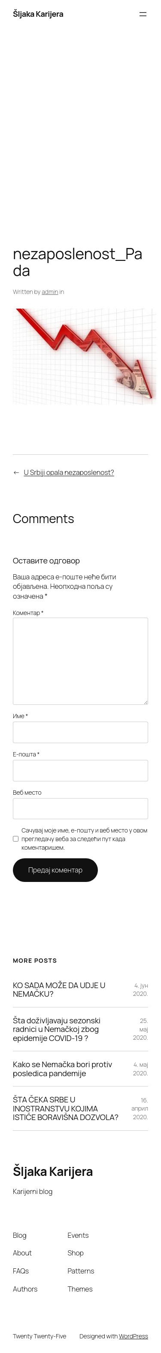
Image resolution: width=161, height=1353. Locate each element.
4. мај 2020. (140, 1068)
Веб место (27, 792)
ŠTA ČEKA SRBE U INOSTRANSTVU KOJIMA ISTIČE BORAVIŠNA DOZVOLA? (65, 1108)
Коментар (28, 613)
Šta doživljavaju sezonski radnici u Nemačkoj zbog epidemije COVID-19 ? (56, 1029)
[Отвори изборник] (143, 14)
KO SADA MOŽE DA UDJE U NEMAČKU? (59, 989)
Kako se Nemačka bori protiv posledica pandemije (62, 1069)
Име (20, 716)
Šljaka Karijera (38, 14)
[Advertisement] (80, 139)
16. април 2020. (139, 1108)
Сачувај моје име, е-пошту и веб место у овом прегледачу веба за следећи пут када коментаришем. (84, 838)
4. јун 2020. (140, 989)
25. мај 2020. (140, 1028)
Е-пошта (26, 754)
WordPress (133, 1336)
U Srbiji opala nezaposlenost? (69, 472)
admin (50, 292)
